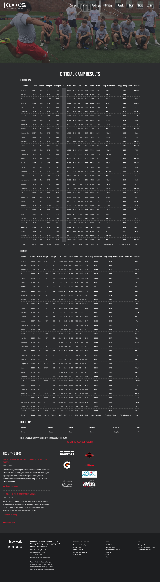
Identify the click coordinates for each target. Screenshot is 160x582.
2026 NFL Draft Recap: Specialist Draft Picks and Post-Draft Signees (25, 460)
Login (149, 5)
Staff (131, 5)
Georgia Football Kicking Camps (41, 566)
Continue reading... (10, 486)
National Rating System (81, 545)
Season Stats (77, 554)
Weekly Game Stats (80, 552)
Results (121, 5)
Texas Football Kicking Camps (40, 562)
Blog (107, 554)
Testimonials (110, 547)
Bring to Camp (143, 545)
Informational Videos (113, 549)
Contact (108, 552)
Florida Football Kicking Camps (41, 564)
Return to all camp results (80, 441)
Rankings (109, 5)
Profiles (84, 5)
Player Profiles (78, 547)
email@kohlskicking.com (41, 557)
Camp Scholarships (145, 549)
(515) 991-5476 (37, 554)
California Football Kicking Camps (42, 569)
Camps (73, 5)
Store (140, 5)
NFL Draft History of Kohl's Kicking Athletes (19, 493)
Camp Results (78, 549)
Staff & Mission (111, 545)
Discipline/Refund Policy (146, 547)
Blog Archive (9, 522)
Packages (96, 5)
